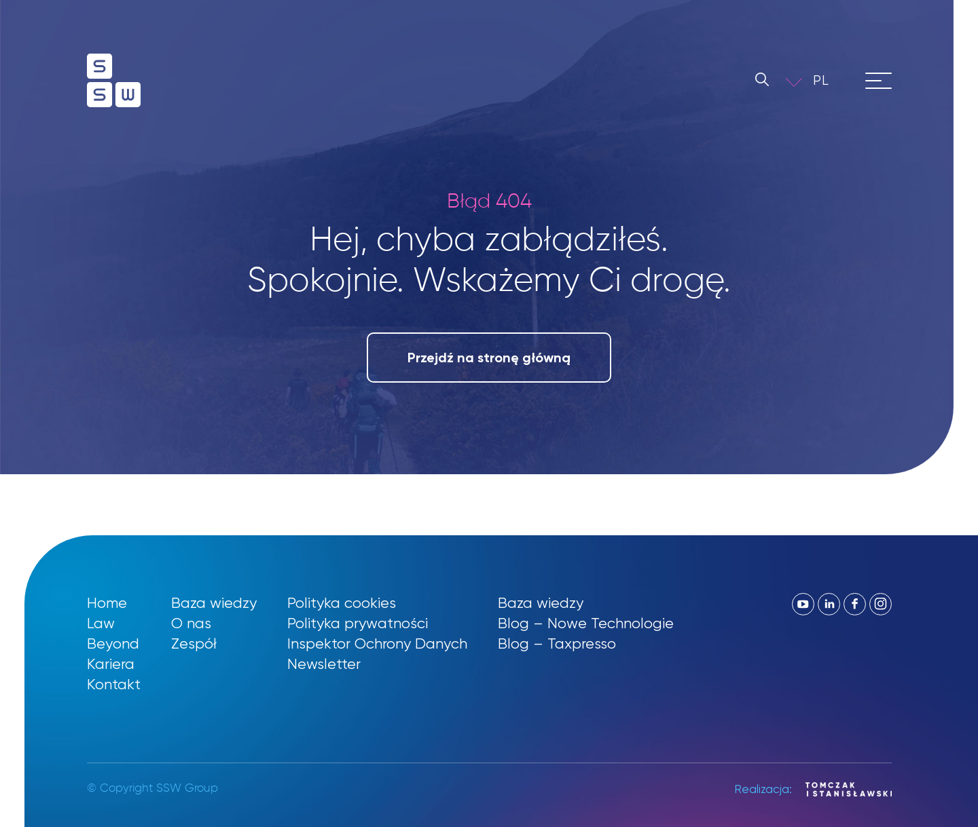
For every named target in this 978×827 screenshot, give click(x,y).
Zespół (194, 643)
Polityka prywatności (357, 623)
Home (107, 602)
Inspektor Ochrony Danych (377, 643)
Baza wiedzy (214, 602)
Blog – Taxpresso (557, 643)
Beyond (113, 643)
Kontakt (114, 684)
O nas (191, 623)
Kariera (110, 663)
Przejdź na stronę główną (489, 357)
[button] (830, 80)
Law (101, 623)
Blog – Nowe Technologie (586, 623)
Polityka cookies (341, 602)
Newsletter (324, 663)
